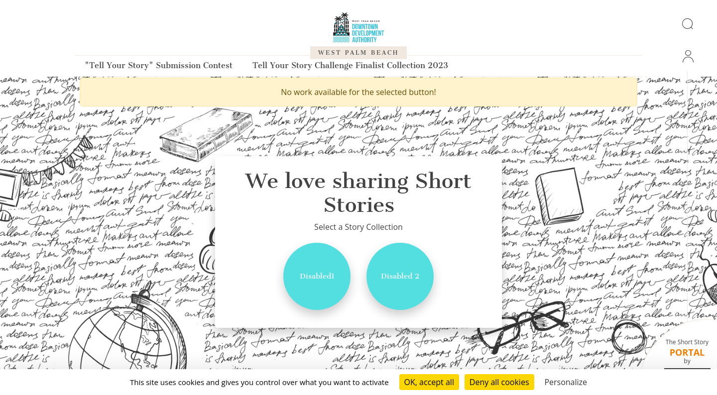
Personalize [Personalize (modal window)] (565, 382)
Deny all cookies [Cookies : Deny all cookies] (499, 382)
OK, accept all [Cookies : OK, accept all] (429, 382)
